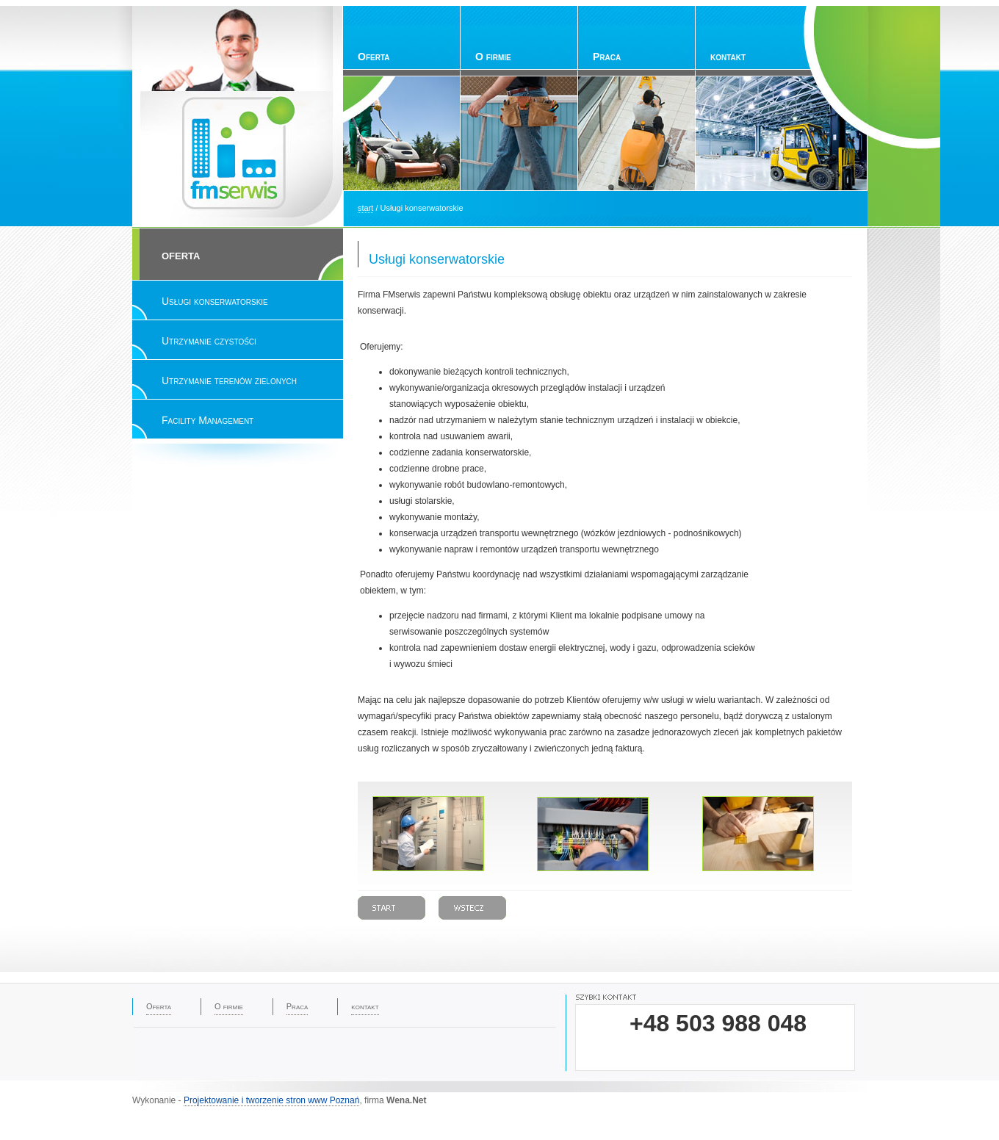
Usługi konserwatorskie (215, 301)
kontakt (728, 56)
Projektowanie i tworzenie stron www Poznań (271, 1100)
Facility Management (207, 420)
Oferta (373, 56)
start (365, 207)
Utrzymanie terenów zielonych (229, 380)
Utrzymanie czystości (209, 341)
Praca (607, 56)
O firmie (493, 56)
